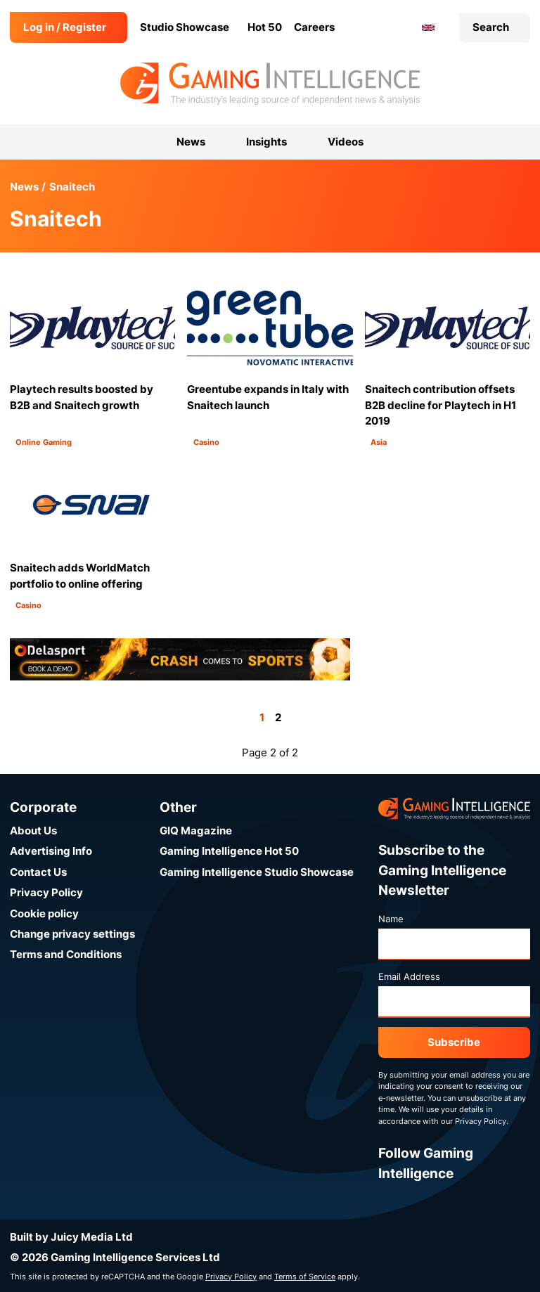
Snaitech (72, 186)
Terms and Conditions (66, 954)
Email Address (409, 976)
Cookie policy (44, 913)
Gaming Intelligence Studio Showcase (257, 872)
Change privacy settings (72, 934)
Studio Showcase (184, 27)
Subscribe (454, 1042)
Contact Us (38, 872)
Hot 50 (265, 27)
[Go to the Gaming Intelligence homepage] (269, 84)
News (24, 186)
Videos (346, 141)
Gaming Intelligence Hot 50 (229, 851)
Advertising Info (51, 851)
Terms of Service (304, 1276)
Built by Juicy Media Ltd (71, 1236)
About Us (33, 830)
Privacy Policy (46, 892)
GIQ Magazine (196, 830)
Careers (314, 27)
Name (391, 918)
